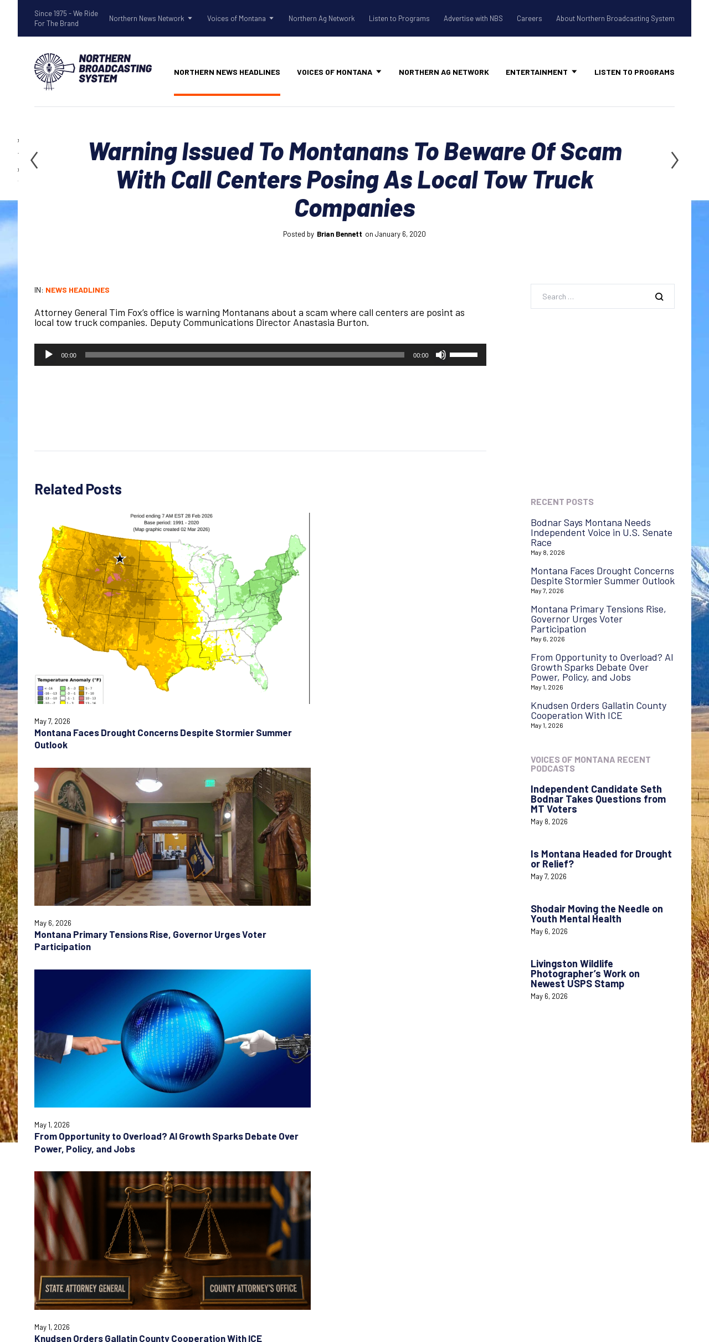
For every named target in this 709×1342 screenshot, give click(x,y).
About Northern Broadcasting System (615, 18)
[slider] (244, 355)
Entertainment (537, 71)
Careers (529, 18)
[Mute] (440, 354)
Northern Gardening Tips (263, 1106)
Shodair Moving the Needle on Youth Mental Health (597, 913)
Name (44, 844)
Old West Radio (242, 1120)
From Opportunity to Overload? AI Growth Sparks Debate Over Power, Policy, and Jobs (312, 616)
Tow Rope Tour (242, 1149)
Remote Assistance (403, 1131)
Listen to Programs (399, 18)
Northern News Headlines (227, 71)
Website (360, 844)
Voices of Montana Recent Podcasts (591, 763)
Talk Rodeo (233, 1135)
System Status (393, 1116)
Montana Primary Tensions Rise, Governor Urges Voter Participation (598, 619)
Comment (52, 762)
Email (200, 844)
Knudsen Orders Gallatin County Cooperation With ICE (431, 604)
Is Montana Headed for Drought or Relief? (601, 859)
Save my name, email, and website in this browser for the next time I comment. (157, 882)
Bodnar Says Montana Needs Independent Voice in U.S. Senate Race (601, 532)
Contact (380, 1102)
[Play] (48, 354)
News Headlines (77, 289)
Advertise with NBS (473, 18)
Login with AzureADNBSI (579, 1099)
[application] (260, 355)
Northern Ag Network (322, 18)
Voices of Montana (236, 18)
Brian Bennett (339, 233)
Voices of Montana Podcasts (269, 1186)
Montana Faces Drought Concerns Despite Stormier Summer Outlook (603, 575)
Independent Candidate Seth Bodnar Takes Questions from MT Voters (598, 799)
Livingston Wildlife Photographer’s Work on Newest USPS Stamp (585, 973)
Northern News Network (146, 18)
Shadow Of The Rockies (260, 1091)
